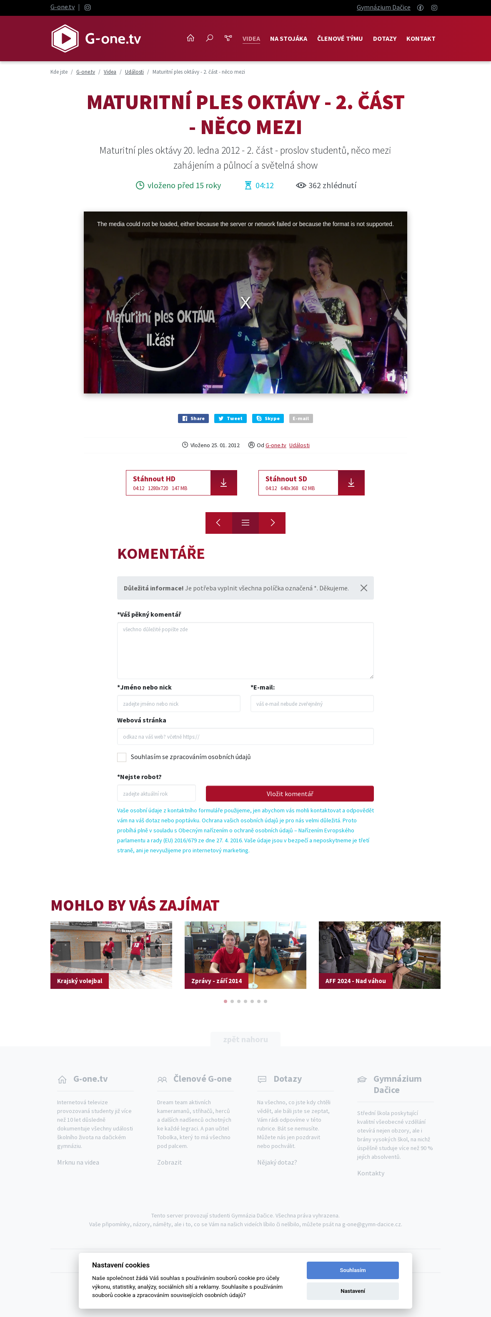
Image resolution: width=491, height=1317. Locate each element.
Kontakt (421, 38)
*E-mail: (263, 687)
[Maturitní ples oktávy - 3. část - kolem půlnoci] (272, 523)
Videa (251, 38)
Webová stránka (141, 720)
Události (299, 445)
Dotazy (384, 38)
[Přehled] (245, 523)
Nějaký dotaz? (277, 1162)
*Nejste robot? (139, 776)
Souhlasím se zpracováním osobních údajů (191, 756)
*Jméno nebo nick (144, 687)
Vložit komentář (290, 793)
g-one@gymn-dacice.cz (371, 1224)
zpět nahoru (245, 1039)
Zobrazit (169, 1162)
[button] (225, 1001)
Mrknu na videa (78, 1162)
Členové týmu (340, 38)
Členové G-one (202, 1078)
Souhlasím (353, 1270)
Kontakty (370, 1173)
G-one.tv (62, 6)
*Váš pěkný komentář (149, 614)
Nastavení (353, 1291)
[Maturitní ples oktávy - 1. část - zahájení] (218, 523)
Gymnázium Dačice (384, 7)
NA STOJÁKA (288, 38)
